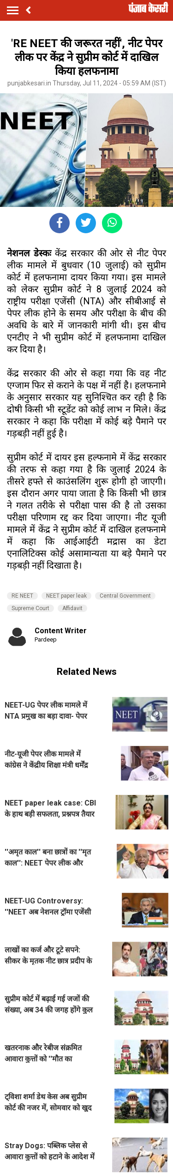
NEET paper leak (66, 596)
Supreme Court (30, 608)
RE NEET (22, 596)
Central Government (125, 596)
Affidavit (72, 608)
